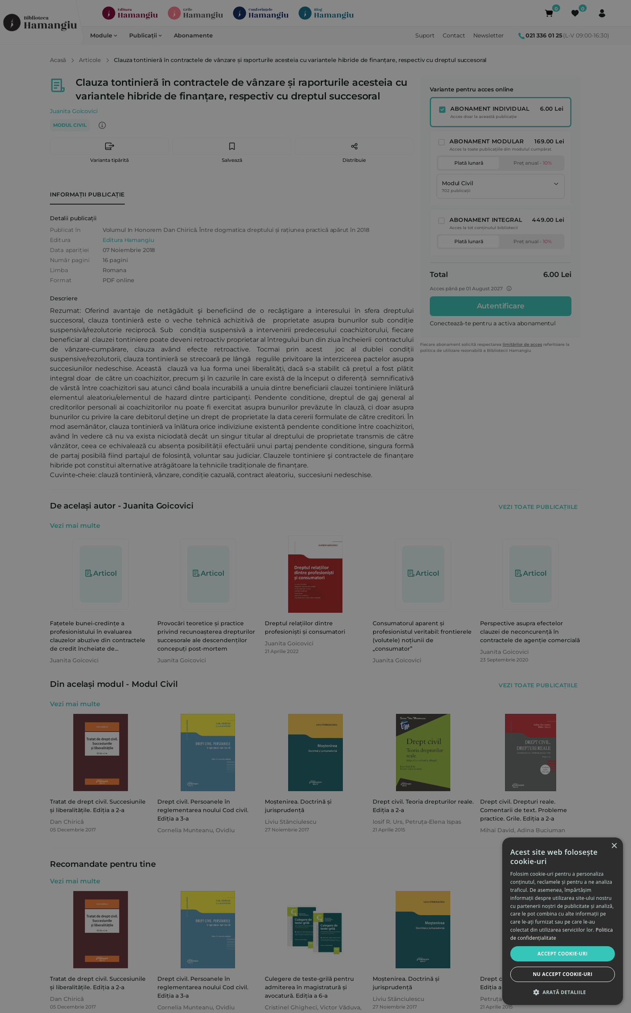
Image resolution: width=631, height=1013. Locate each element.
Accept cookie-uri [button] (563, 953)
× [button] (614, 846)
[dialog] (562, 921)
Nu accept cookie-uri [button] (562, 974)
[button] (562, 992)
